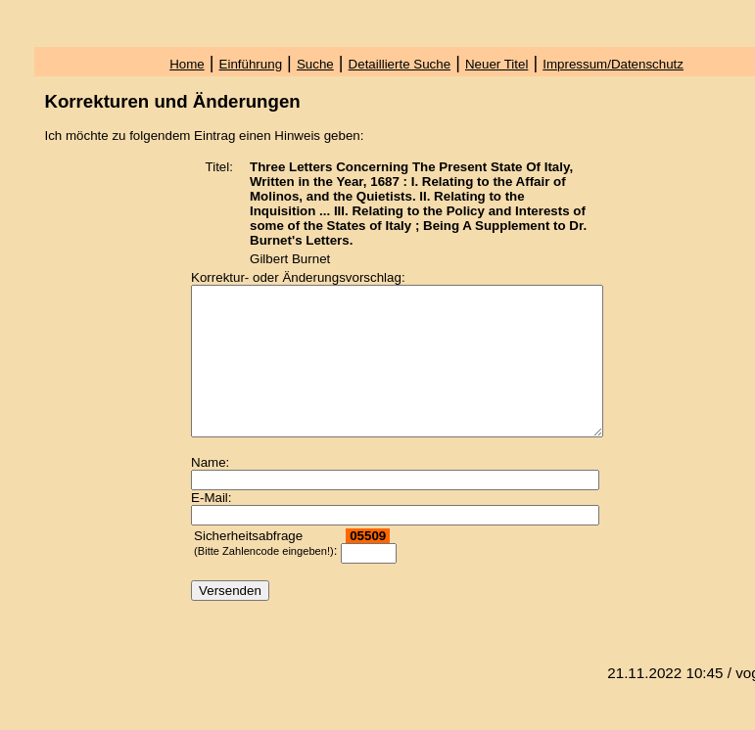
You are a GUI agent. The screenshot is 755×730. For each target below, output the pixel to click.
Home (187, 64)
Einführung (250, 64)
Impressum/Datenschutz (613, 64)
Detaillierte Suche (399, 64)
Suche (315, 64)
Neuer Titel (496, 64)
